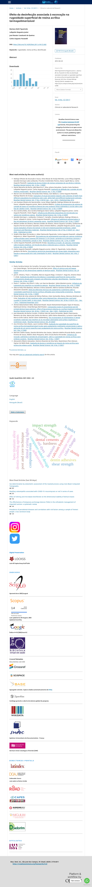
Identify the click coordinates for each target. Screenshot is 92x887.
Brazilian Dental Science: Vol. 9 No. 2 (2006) (64, 285)
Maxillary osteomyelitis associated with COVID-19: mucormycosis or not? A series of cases (41, 491)
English (12, 399)
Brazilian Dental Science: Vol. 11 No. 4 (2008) (46, 191)
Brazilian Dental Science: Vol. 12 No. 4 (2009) (46, 209)
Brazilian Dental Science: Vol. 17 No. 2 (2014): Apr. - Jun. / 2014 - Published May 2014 (44, 200)
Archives (18, 8)
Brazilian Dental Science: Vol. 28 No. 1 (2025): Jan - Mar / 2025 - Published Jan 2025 (43, 311)
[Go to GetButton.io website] (87, 885)
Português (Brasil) (15, 402)
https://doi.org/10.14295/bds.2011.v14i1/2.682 (29, 44)
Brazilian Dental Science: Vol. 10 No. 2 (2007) (63, 221)
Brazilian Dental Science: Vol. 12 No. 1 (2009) (29, 185)
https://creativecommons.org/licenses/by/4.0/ (30, 864)
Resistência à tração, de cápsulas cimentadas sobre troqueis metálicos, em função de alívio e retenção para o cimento (47, 244)
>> (25, 350)
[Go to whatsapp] (87, 880)
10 (22, 350)
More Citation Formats (63, 89)
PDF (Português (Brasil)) (66, 51)
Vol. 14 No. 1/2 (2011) (31, 8)
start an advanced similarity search (31, 355)
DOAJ (50, 690)
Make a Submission (17, 412)
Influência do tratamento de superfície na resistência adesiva (48, 284)
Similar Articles (15, 262)
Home (11, 8)
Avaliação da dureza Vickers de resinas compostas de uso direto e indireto (54, 183)
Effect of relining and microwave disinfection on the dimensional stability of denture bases (45, 269)
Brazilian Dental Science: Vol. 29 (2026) (41, 322)
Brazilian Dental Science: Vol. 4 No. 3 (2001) (48, 345)
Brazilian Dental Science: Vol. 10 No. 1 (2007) (43, 339)
